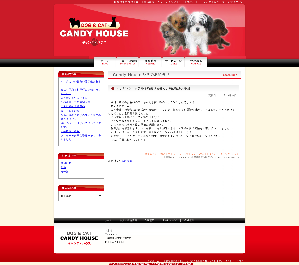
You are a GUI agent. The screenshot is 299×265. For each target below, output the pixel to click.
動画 (63, 167)
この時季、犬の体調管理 (75, 102)
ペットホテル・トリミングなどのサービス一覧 (173, 61)
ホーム (108, 220)
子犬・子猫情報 (128, 220)
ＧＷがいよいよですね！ (75, 97)
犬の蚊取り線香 (70, 131)
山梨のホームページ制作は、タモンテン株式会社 (151, 264)
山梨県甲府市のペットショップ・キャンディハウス (104, 61)
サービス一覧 (169, 220)
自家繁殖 (149, 220)
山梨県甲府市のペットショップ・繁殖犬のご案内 (150, 61)
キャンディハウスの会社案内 (196, 61)
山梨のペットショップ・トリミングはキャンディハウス (93, 30)
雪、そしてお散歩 (71, 110)
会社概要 (189, 220)
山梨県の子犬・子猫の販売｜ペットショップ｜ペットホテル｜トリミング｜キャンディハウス (191, 154)
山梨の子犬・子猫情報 (127, 61)
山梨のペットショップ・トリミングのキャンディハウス (79, 238)
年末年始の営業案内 (73, 106)
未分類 (65, 171)
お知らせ (66, 162)
